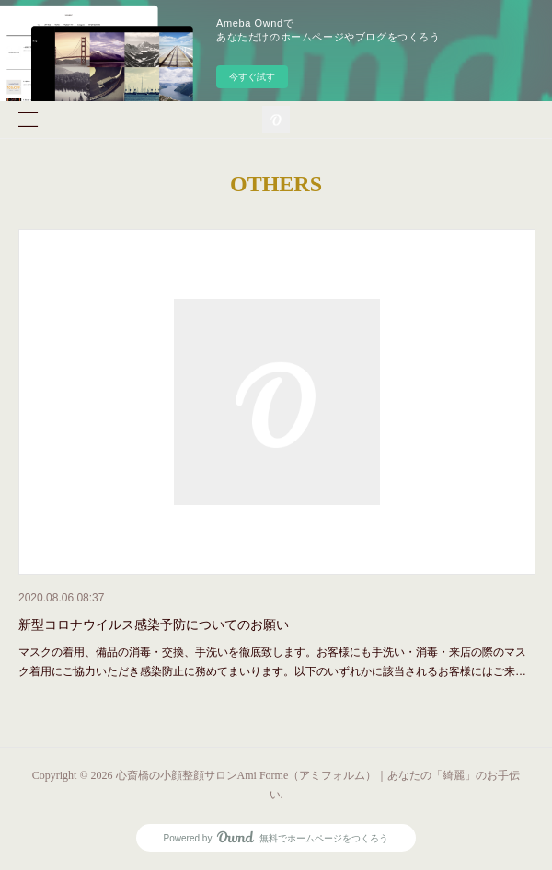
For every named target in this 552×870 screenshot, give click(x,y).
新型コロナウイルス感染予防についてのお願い (153, 624)
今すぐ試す (252, 77)
